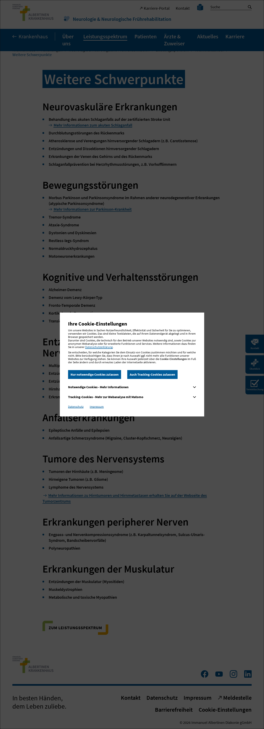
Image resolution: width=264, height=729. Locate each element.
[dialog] (132, 364)
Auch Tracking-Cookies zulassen (152, 374)
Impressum (97, 406)
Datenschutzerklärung (99, 347)
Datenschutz (76, 406)
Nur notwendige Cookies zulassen (95, 374)
